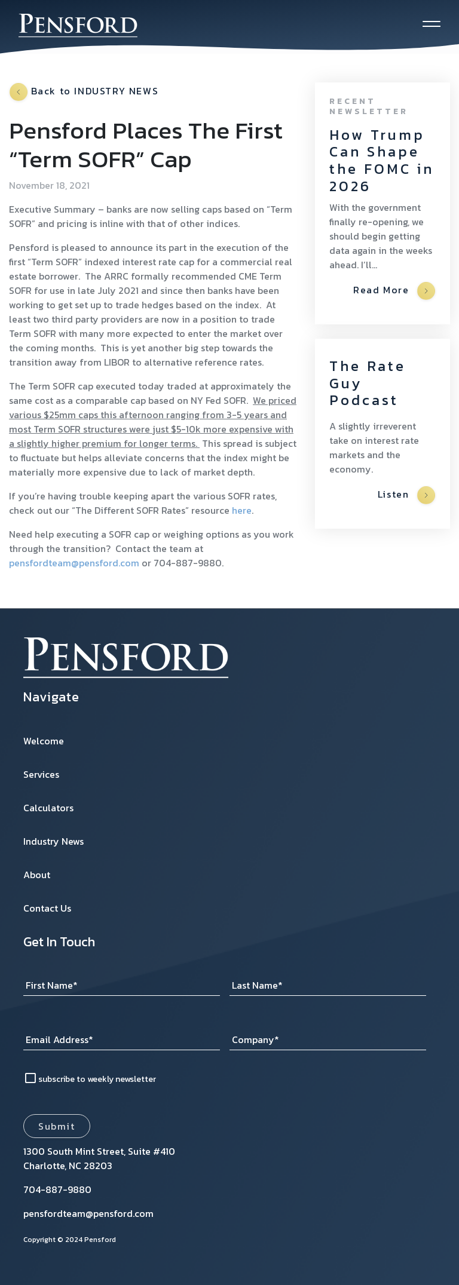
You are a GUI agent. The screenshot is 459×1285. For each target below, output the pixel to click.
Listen (406, 495)
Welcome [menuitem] (43, 741)
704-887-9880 (57, 1189)
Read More (394, 291)
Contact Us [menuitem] (47, 908)
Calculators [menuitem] (48, 808)
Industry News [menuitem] (53, 841)
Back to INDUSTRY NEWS (84, 92)
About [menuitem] (36, 874)
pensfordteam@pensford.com (74, 563)
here (242, 510)
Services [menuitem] (41, 774)
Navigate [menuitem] (51, 697)
